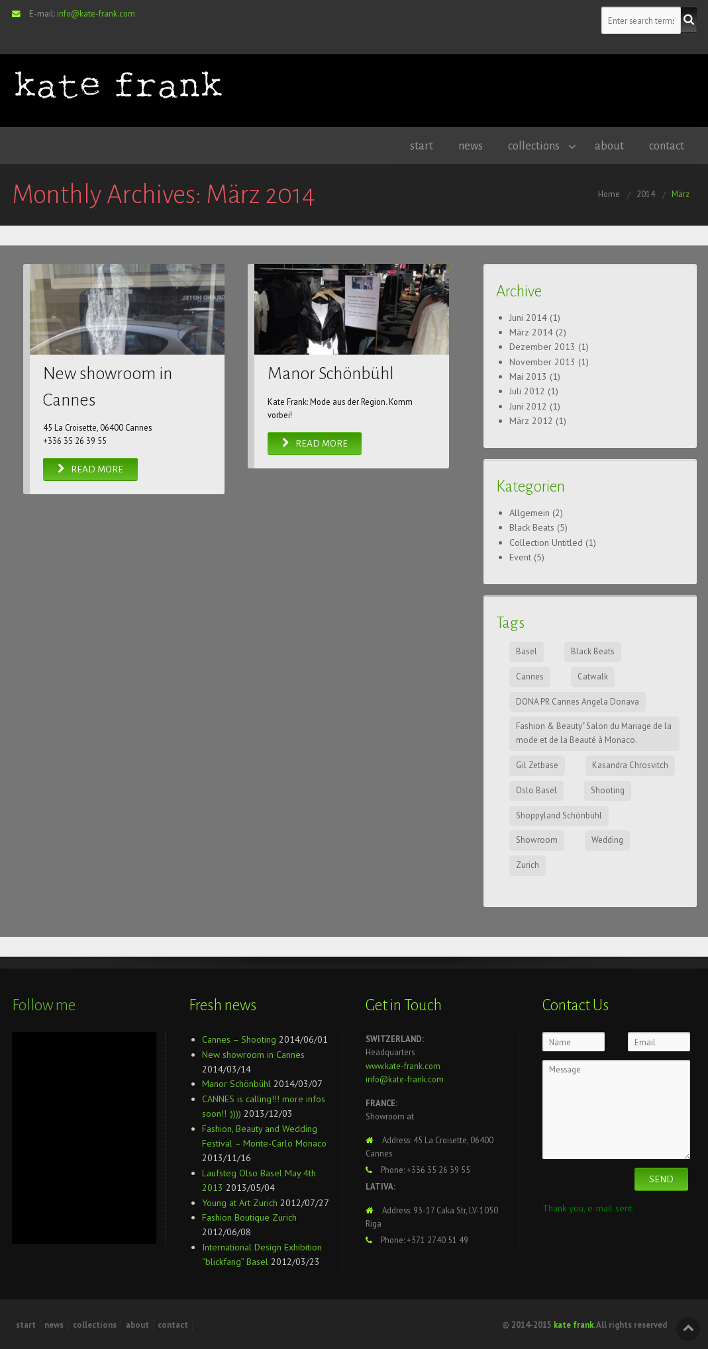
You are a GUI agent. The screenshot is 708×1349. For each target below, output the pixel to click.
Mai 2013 (528, 376)
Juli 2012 (527, 390)
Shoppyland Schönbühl (559, 814)
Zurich (527, 864)
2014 (645, 193)
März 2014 (531, 331)
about (607, 145)
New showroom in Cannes (253, 1054)
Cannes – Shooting (239, 1039)
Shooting (608, 789)
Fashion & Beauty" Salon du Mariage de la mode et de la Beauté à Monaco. (594, 732)
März (680, 193)
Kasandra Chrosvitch (630, 764)
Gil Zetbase (537, 764)
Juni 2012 (528, 406)
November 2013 (542, 361)
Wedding (607, 839)
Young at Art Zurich (240, 1202)
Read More (90, 469)
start (415, 145)
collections (530, 145)
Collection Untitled (546, 542)
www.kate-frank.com (403, 1065)
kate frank (572, 1324)
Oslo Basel (536, 789)
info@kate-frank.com (96, 13)
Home (609, 193)
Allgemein (529, 512)
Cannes (530, 675)
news (466, 145)
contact (665, 145)
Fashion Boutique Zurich (249, 1217)
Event (520, 556)
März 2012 (531, 420)
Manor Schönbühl (331, 373)
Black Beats (531, 527)
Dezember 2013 (542, 346)
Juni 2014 (528, 316)
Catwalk (593, 675)
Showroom (537, 839)
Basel (526, 650)
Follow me (44, 1004)
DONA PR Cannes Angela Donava (577, 701)
